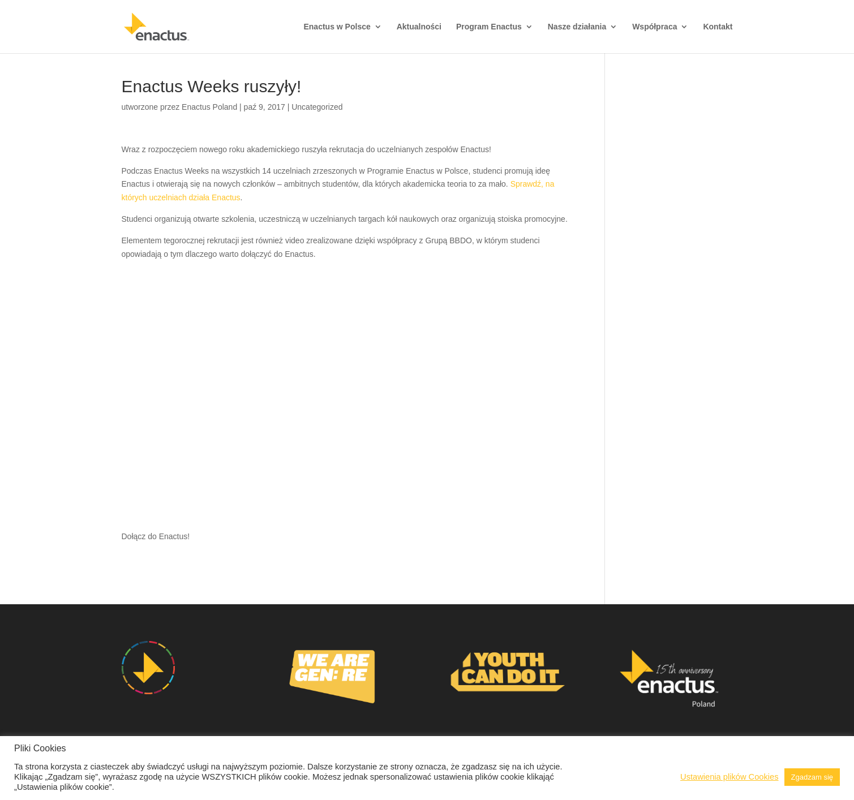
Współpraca (654, 27)
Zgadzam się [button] (812, 777)
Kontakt (717, 27)
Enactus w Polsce (336, 27)
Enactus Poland (209, 106)
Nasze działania (577, 27)
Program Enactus (489, 27)
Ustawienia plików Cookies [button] (729, 776)
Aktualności (419, 27)
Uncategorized (316, 106)
